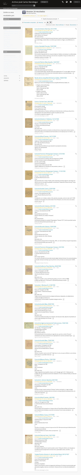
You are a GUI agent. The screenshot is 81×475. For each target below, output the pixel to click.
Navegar (44, 2)
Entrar (76, 2)
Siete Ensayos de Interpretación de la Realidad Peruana (16, 67)
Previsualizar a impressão (29, 22)
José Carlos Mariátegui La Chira (11, 32)
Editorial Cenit (7, 41)
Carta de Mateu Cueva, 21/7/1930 (44, 415)
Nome (5, 52)
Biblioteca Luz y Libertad (9, 69)
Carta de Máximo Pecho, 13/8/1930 (45, 359)
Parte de (6, 19)
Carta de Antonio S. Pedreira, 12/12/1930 (47, 119)
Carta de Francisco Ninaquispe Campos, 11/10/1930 (50, 171)
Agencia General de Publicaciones (11, 49)
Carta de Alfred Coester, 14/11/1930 (45, 136)
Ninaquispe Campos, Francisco (11, 33)
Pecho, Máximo (7, 47)
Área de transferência (63, 2)
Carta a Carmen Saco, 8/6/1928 (44, 101)
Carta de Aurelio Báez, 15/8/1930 (44, 340)
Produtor (7, 28)
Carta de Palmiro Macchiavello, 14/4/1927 (47, 62)
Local (5, 76)
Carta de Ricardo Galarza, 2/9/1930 (45, 206)
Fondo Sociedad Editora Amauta (11, 23)
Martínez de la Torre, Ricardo (10, 57)
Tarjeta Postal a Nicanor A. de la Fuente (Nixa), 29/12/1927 (52, 454)
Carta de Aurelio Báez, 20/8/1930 (44, 304)
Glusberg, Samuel (8, 63)
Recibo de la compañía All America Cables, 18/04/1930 (51, 78)
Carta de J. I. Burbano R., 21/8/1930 (45, 285)
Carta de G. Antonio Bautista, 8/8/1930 (46, 380)
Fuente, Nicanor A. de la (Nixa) (11, 73)
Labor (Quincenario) (8, 65)
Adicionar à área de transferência (76, 29)
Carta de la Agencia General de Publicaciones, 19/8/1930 (51, 323)
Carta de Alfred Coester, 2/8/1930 (44, 397)
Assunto (6, 78)
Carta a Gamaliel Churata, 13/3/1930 (45, 46)
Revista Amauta (7, 59)
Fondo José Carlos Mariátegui (10, 25)
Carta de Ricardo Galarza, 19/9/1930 (45, 226)
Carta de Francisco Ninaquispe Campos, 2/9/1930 (49, 247)
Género (6, 80)
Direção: (67, 25)
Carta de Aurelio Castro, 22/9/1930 (45, 188)
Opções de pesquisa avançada (50, 19)
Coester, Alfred (7, 35)
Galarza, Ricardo (7, 39)
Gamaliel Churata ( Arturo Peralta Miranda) (14, 71)
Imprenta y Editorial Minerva (10, 61)
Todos (5, 21)
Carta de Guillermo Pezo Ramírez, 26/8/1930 (48, 266)
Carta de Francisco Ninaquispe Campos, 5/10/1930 (50, 154)
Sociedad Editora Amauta (10, 56)
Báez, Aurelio (7, 37)
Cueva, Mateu (7, 43)
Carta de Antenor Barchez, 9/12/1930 (46, 29)
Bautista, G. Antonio (8, 45)
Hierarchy (40, 22)
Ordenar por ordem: (50, 25)
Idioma (67, 2)
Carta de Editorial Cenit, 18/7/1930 (45, 435)
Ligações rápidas (71, 2)
